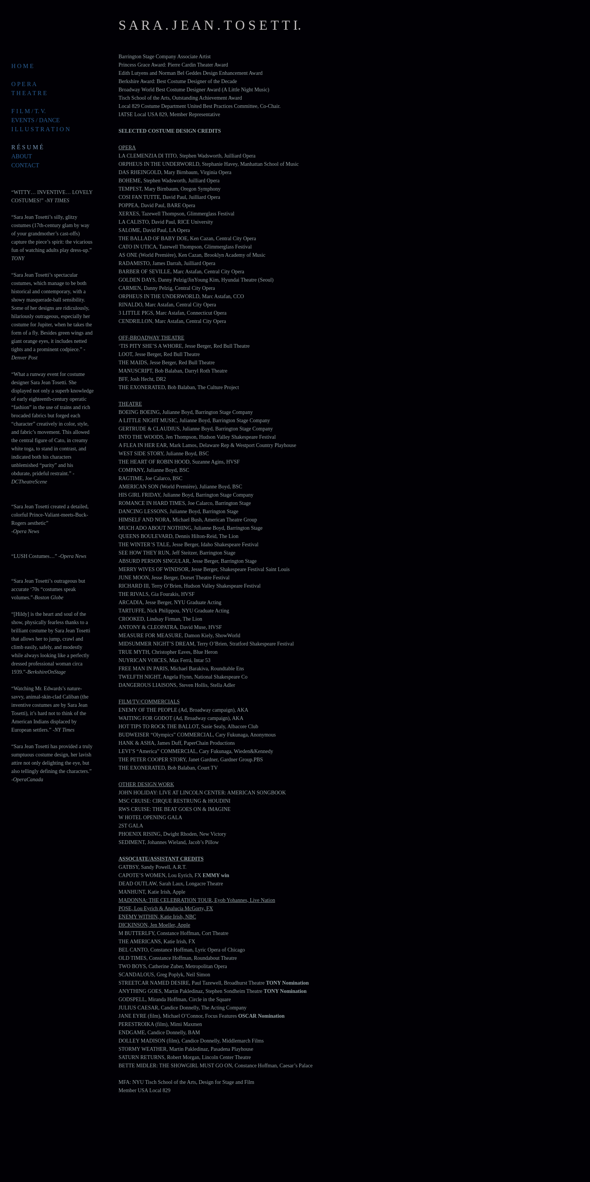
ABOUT (21, 156)
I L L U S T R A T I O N (40, 129)
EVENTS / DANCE (35, 120)
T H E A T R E (29, 93)
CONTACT (25, 165)
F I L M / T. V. (28, 111)
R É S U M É (27, 147)
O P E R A (23, 84)
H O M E (22, 66)
